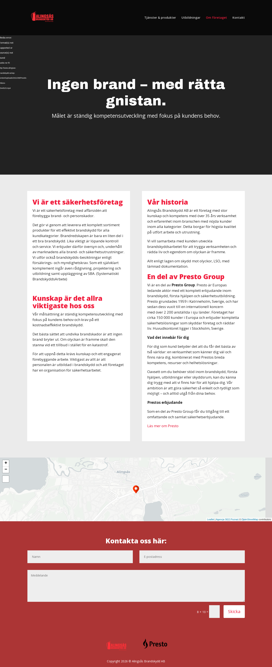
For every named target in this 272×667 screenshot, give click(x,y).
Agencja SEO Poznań (227, 519)
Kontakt (238, 18)
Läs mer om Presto (162, 425)
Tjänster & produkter (160, 18)
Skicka (234, 611)
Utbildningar (190, 18)
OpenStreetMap (250, 519)
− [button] (5, 469)
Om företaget (216, 18)
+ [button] (5, 463)
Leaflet (210, 519)
